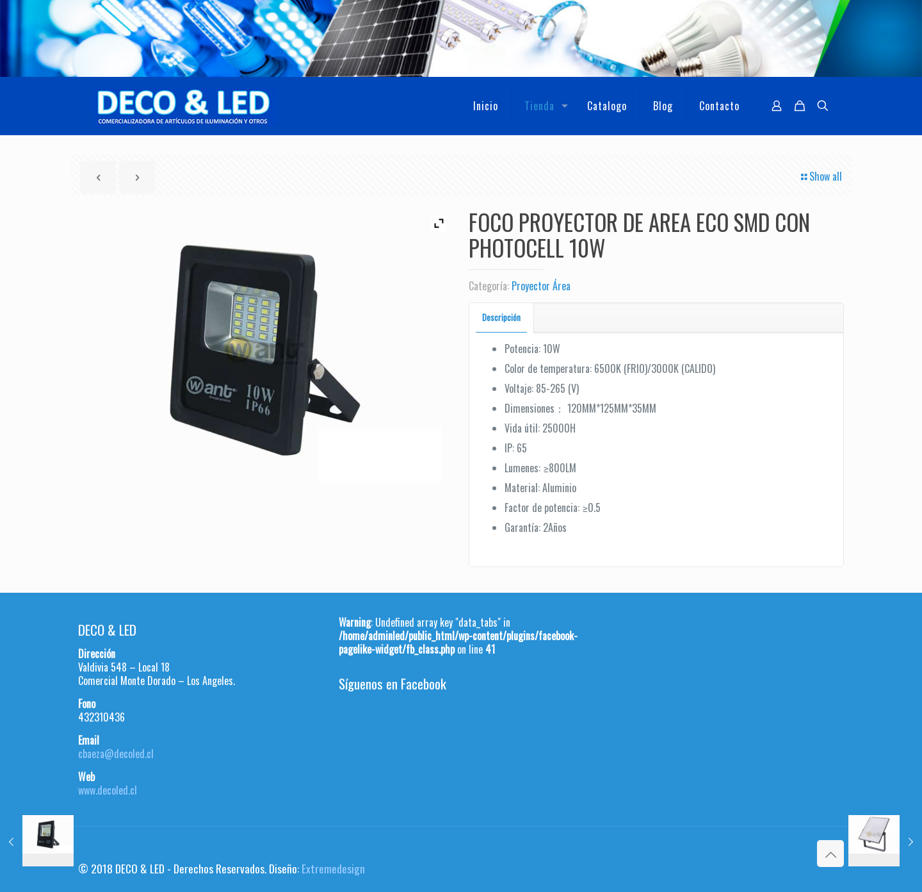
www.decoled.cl (107, 790)
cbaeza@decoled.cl (116, 753)
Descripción (501, 317)
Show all (820, 176)
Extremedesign (333, 868)
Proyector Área (541, 285)
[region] (461, 38)
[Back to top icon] (830, 853)
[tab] (501, 317)
